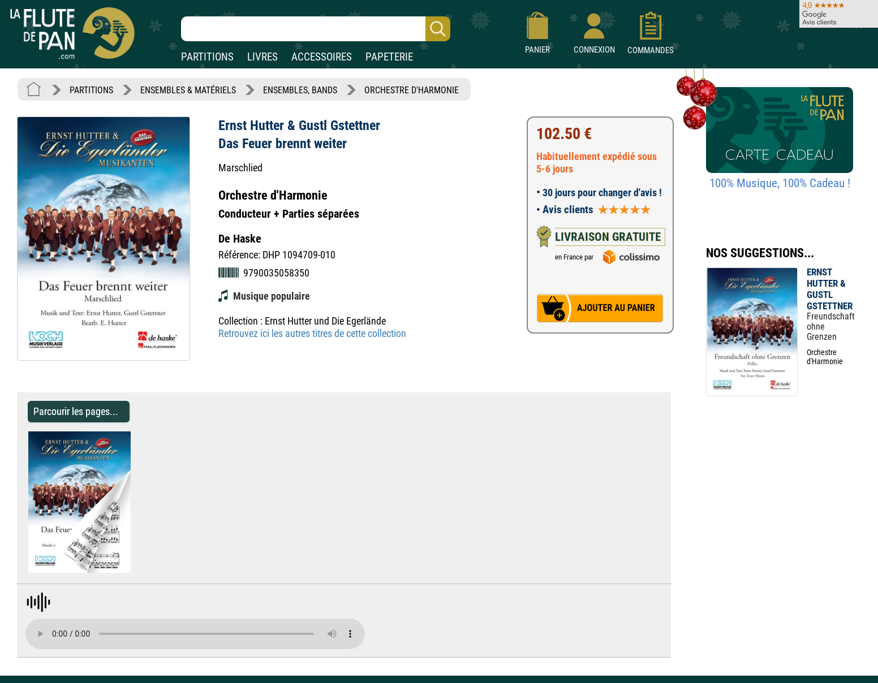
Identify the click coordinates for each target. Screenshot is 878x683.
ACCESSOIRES (321, 56)
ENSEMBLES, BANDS (300, 90)
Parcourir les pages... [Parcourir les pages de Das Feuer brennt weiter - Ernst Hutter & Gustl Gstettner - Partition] (75, 411)
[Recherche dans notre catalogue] (315, 28)
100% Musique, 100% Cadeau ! (779, 183)
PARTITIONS (207, 56)
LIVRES (262, 56)
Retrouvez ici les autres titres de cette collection (312, 333)
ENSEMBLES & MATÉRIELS (188, 90)
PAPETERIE (389, 56)
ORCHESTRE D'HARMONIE (411, 90)
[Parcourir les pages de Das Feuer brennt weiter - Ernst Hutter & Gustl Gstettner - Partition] (136, 569)
